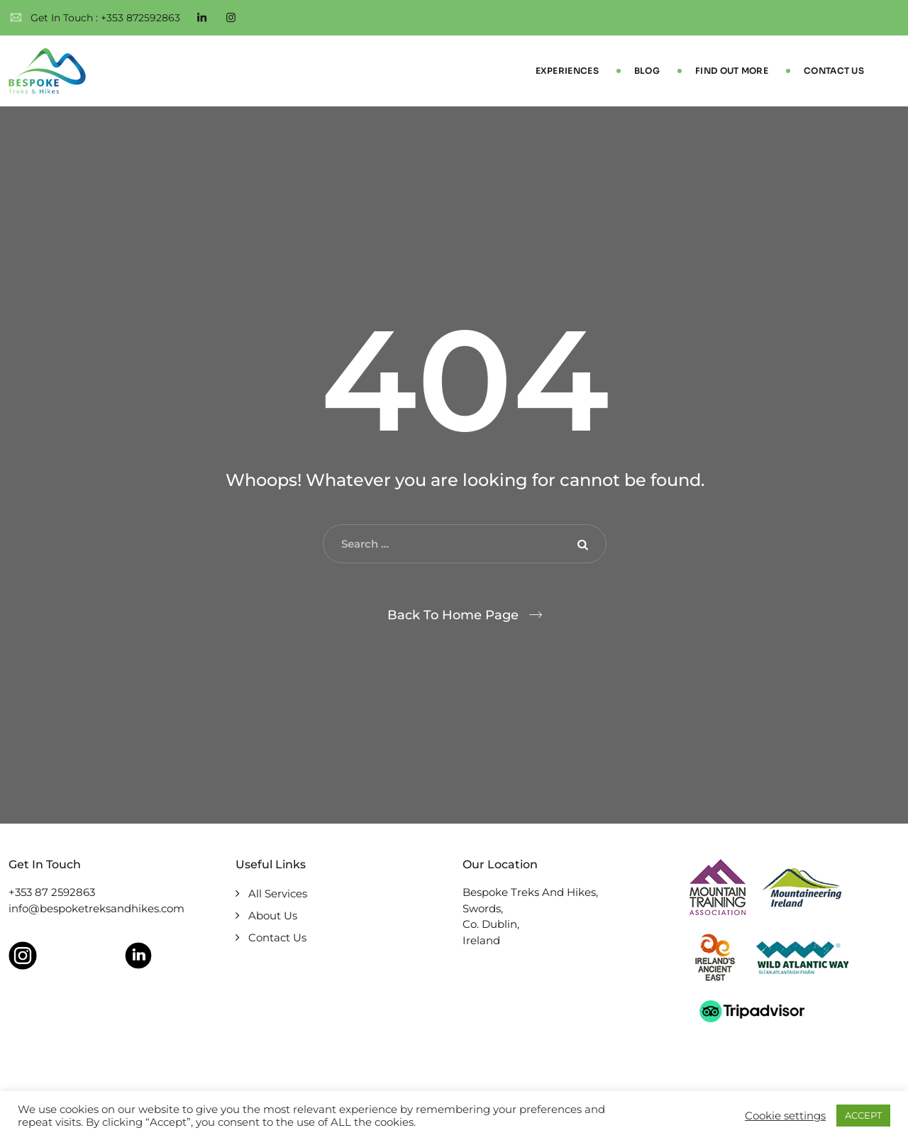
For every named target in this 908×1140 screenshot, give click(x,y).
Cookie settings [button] (785, 1115)
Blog (647, 70)
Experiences (567, 70)
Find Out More (731, 70)
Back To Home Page (453, 615)
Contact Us (834, 70)
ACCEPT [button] (863, 1115)
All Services (277, 893)
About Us (272, 915)
